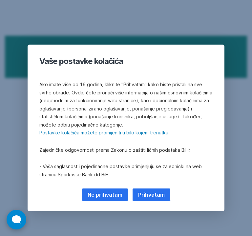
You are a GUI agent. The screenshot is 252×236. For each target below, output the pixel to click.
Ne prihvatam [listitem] (105, 194)
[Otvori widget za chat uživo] (16, 219)
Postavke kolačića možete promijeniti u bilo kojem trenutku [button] (103, 132)
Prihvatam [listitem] (151, 194)
